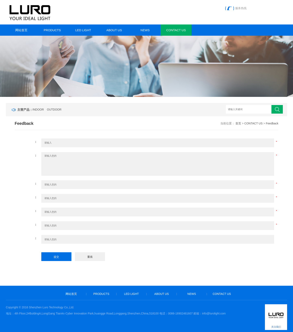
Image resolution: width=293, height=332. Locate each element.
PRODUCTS (52, 30)
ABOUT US (114, 30)
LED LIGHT (83, 30)
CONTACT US (176, 30)
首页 (238, 123)
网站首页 (21, 30)
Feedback (272, 123)
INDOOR (38, 109)
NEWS (145, 30)
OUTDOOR (54, 109)
